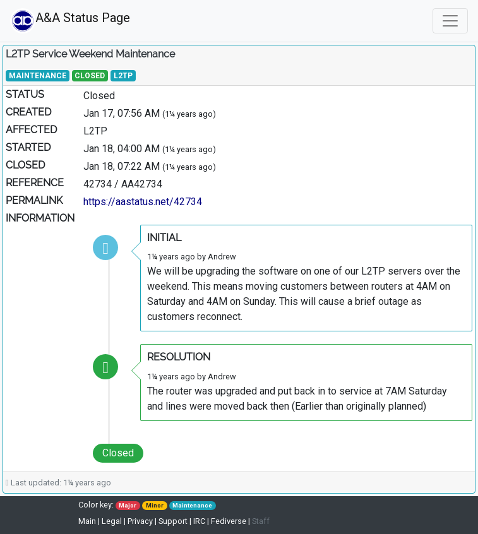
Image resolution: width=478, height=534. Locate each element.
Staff (261, 521)
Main (88, 521)
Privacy (140, 521)
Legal (112, 521)
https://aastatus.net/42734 (142, 202)
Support (173, 521)
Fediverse (228, 521)
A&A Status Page (67, 20)
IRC (199, 521)
